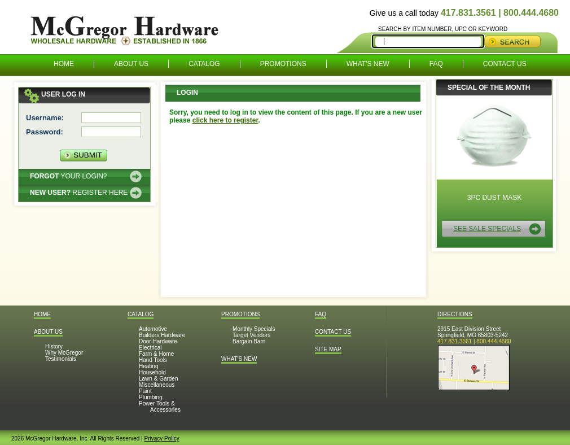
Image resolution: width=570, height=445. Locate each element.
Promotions (283, 64)
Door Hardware (158, 341)
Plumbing (151, 397)
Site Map (328, 349)
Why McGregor (64, 353)
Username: (45, 118)
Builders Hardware (162, 335)
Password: (44, 132)
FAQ (436, 64)
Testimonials (60, 359)
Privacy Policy (161, 438)
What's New (368, 64)
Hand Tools (153, 360)
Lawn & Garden (158, 379)
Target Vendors (251, 335)
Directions (454, 314)
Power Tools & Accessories (160, 406)
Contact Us (505, 64)
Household (152, 372)
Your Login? (68, 176)
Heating (148, 366)
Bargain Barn (249, 341)
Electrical (150, 347)
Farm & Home (156, 354)
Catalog (204, 64)
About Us (131, 64)
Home (64, 64)
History (54, 346)
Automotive (153, 329)
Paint (145, 391)
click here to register (225, 120)
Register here (79, 193)
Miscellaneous (156, 385)
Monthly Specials (254, 329)
